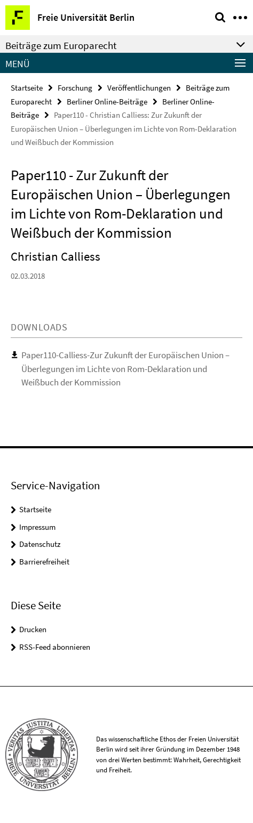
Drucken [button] (32, 629)
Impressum (37, 527)
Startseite (27, 88)
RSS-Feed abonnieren (54, 647)
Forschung (75, 88)
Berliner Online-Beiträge (107, 101)
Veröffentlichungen (139, 88)
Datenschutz (39, 544)
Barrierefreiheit (44, 561)
